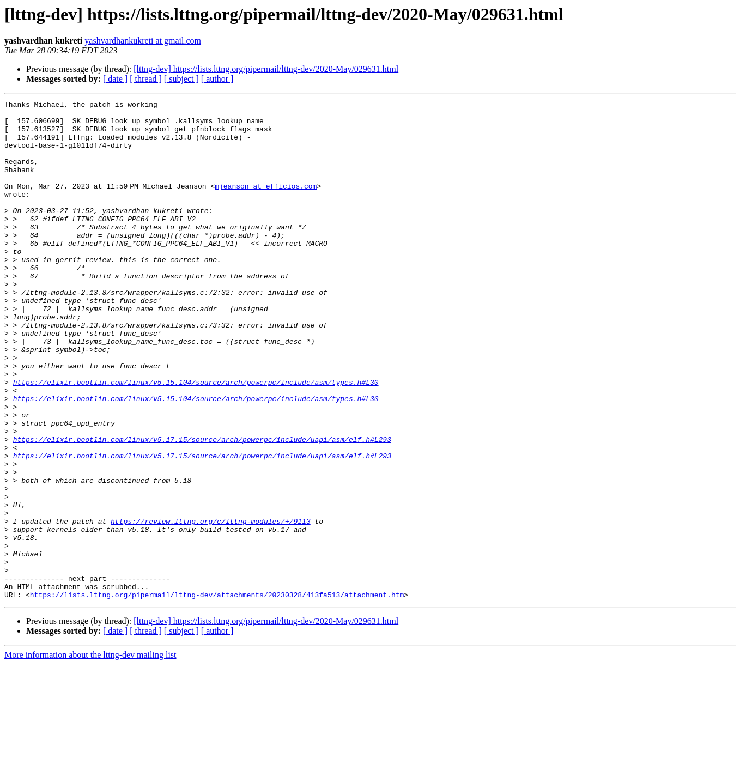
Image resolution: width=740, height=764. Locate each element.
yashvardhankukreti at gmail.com (142, 40)
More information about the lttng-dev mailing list (90, 754)
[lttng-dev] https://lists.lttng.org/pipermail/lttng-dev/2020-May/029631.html (266, 69)
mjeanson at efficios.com (268, 204)
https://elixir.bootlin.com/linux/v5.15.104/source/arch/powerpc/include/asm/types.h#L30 (196, 439)
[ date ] (115, 78)
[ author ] (217, 78)
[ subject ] (181, 78)
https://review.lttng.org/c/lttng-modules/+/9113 (211, 606)
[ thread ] (146, 78)
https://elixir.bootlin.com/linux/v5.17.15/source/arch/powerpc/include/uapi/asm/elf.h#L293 (202, 508)
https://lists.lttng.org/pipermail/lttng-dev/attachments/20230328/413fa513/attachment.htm (217, 694)
